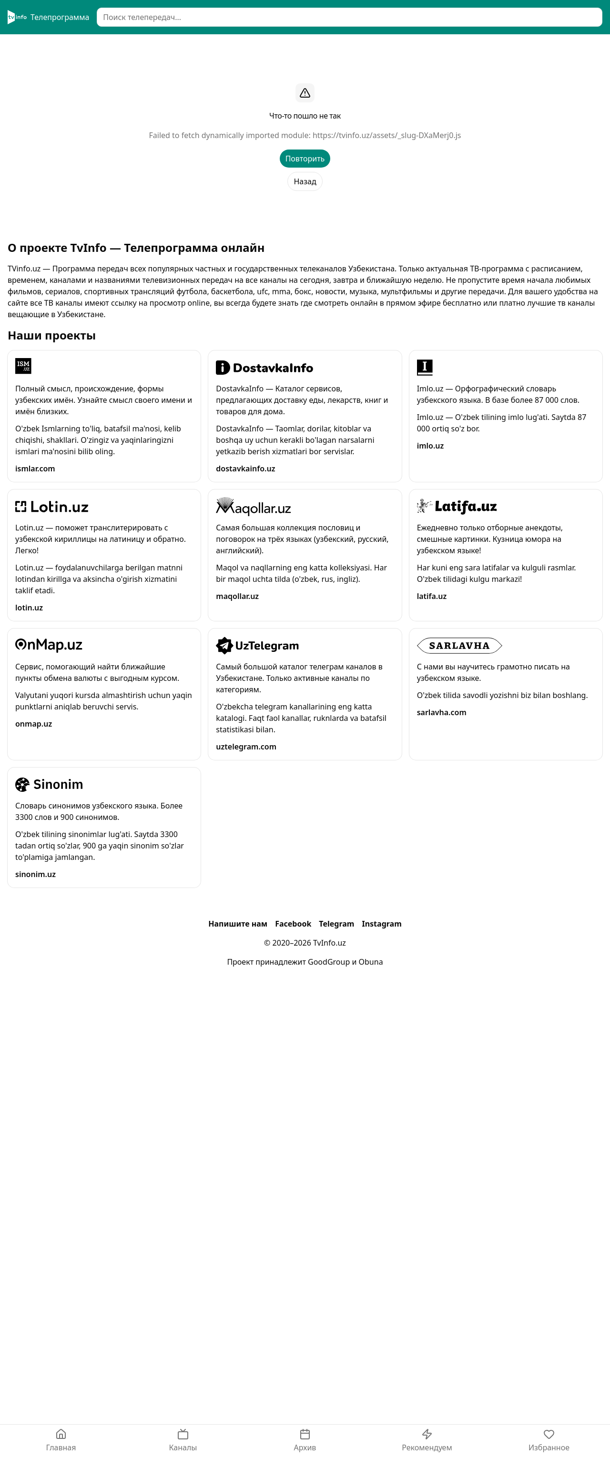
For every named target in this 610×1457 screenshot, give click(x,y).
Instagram (381, 923)
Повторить (305, 158)
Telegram (336, 923)
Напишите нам (237, 923)
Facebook (293, 923)
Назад (305, 181)
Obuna (371, 962)
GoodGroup (329, 962)
